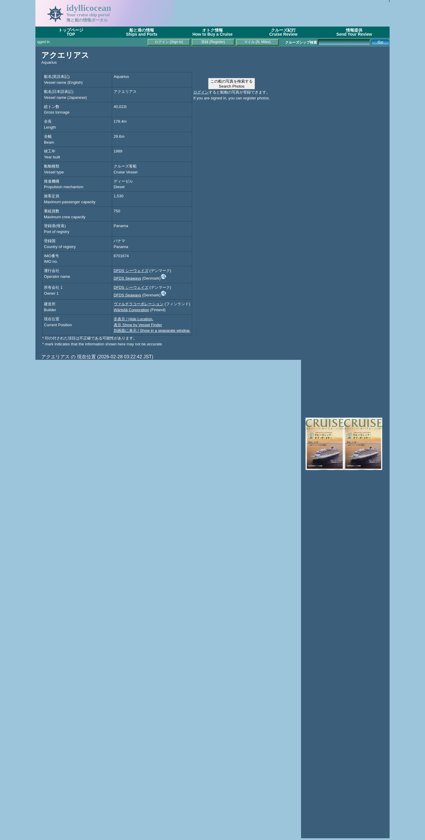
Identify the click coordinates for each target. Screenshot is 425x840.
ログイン (201, 92)
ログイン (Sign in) (169, 42)
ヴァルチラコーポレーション (139, 304)
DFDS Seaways (127, 278)
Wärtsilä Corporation (131, 310)
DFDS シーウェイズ (131, 270)
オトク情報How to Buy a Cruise (212, 32)
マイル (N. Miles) (257, 42)
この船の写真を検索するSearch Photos (231, 83)
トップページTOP (70, 32)
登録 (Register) (213, 42)
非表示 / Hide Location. (133, 319)
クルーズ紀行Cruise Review (283, 32)
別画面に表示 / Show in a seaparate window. (152, 330)
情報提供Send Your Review (354, 32)
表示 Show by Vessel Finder (138, 325)
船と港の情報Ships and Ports (142, 32)
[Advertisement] (282, 13)
